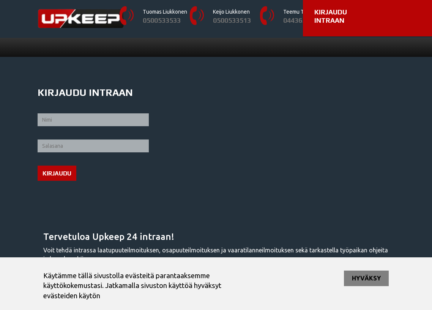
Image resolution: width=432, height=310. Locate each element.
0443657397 (302, 20)
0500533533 (162, 20)
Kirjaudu (57, 173)
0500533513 (232, 20)
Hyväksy (366, 278)
